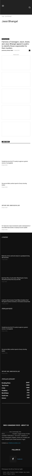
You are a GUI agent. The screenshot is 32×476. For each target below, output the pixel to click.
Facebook (19, 459)
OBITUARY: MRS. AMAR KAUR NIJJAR (11, 205)
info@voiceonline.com (14, 443)
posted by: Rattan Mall (7, 50)
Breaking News (5, 39)
